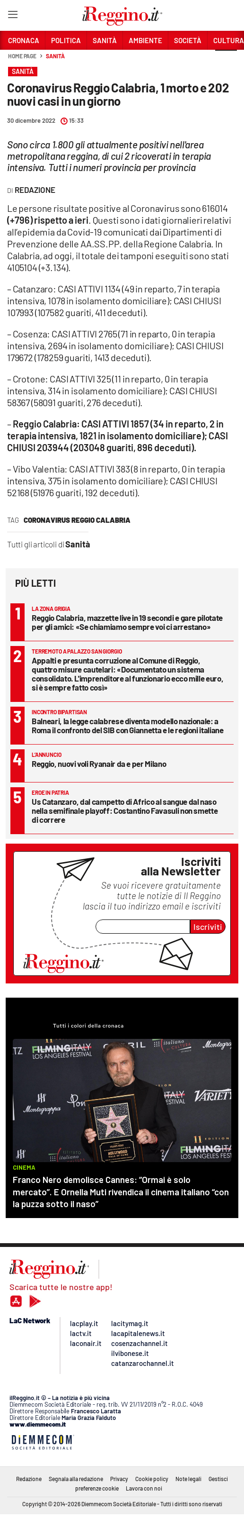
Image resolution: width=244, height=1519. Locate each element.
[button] (226, 61)
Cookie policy (151, 1478)
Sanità (55, 56)
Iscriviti (207, 926)
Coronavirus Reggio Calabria (77, 520)
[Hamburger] (12, 16)
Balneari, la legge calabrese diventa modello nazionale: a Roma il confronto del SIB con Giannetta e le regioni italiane (128, 725)
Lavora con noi (144, 1488)
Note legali (188, 1478)
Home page (22, 56)
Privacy (119, 1478)
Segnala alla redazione (76, 1478)
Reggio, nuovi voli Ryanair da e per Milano (99, 763)
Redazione (29, 1478)
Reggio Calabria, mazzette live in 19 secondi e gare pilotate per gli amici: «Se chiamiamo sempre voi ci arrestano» (127, 622)
